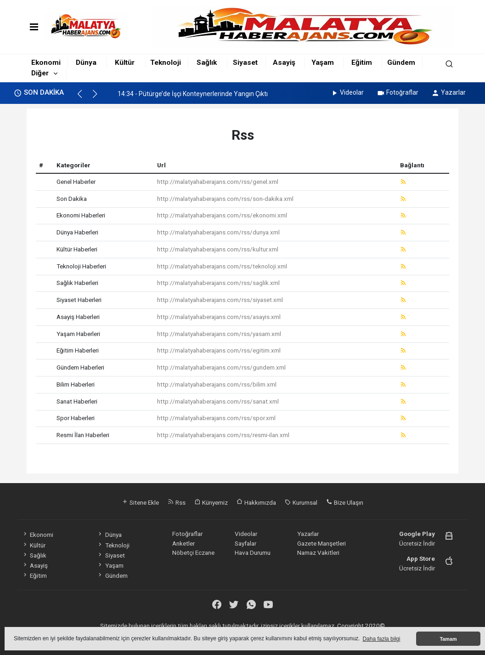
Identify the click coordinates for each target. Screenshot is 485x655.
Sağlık (207, 62)
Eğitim (361, 62)
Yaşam (322, 62)
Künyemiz (211, 502)
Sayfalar (245, 543)
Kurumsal (301, 502)
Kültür (125, 62)
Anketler (183, 543)
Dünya (86, 62)
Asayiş (284, 62)
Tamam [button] (448, 639)
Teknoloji (165, 62)
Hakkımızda (256, 502)
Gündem (401, 62)
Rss (177, 502)
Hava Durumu (253, 552)
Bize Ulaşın (344, 502)
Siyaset (245, 62)
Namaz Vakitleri (318, 552)
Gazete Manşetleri (321, 543)
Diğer (40, 73)
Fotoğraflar (397, 92)
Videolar (347, 92)
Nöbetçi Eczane (193, 552)
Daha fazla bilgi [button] (381, 639)
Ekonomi (46, 62)
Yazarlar (448, 92)
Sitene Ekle (140, 502)
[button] (84, 98)
